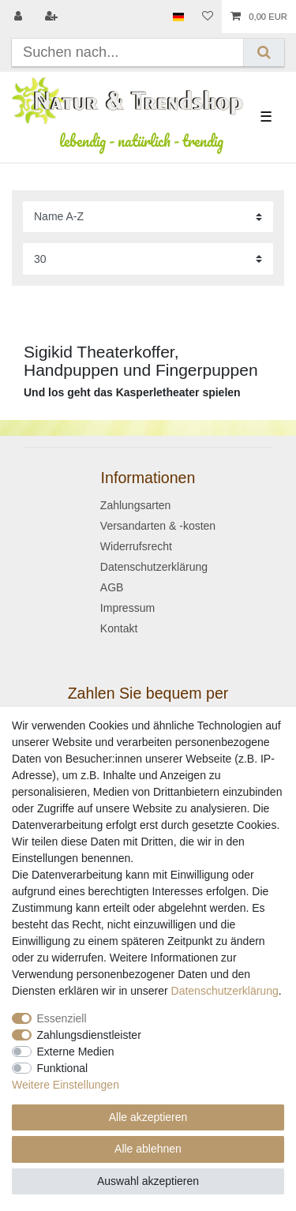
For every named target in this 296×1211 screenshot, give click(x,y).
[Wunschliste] (207, 16)
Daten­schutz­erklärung (225, 990)
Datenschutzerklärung (154, 567)
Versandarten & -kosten (157, 525)
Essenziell (62, 1018)
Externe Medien (75, 1051)
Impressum (127, 608)
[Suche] (264, 52)
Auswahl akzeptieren (148, 1181)
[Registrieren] (52, 16)
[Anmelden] (20, 16)
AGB (112, 587)
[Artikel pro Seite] (148, 258)
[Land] (178, 16)
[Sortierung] (148, 216)
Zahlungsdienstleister (89, 1035)
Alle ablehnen (148, 1148)
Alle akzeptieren (148, 1117)
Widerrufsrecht (136, 546)
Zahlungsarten (135, 505)
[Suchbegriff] (128, 52)
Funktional (62, 1068)
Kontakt (118, 628)
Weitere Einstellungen (65, 1084)
